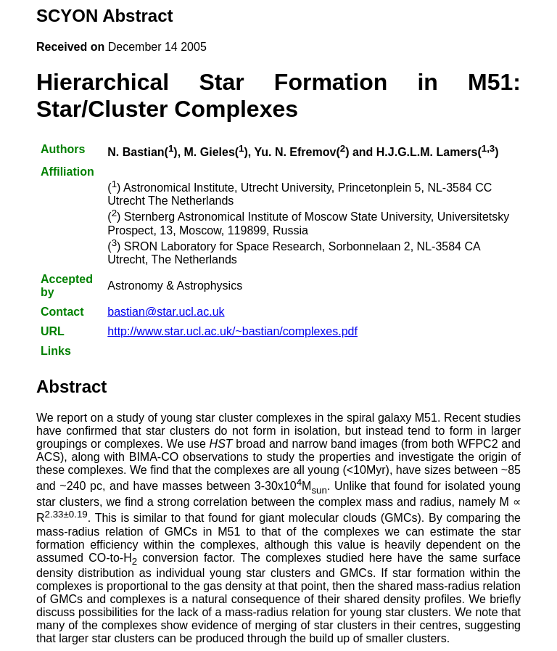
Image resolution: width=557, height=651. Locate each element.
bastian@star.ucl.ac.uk (165, 312)
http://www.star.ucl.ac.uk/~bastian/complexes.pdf (232, 331)
